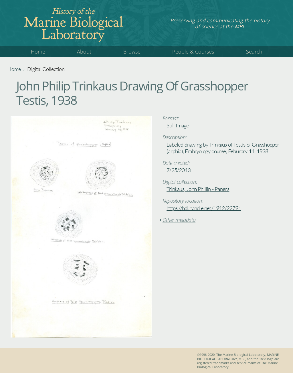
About (84, 51)
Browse (131, 51)
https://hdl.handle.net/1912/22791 (204, 208)
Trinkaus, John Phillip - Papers (198, 188)
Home (38, 51)
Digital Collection (46, 69)
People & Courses (193, 51)
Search (254, 51)
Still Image (178, 125)
